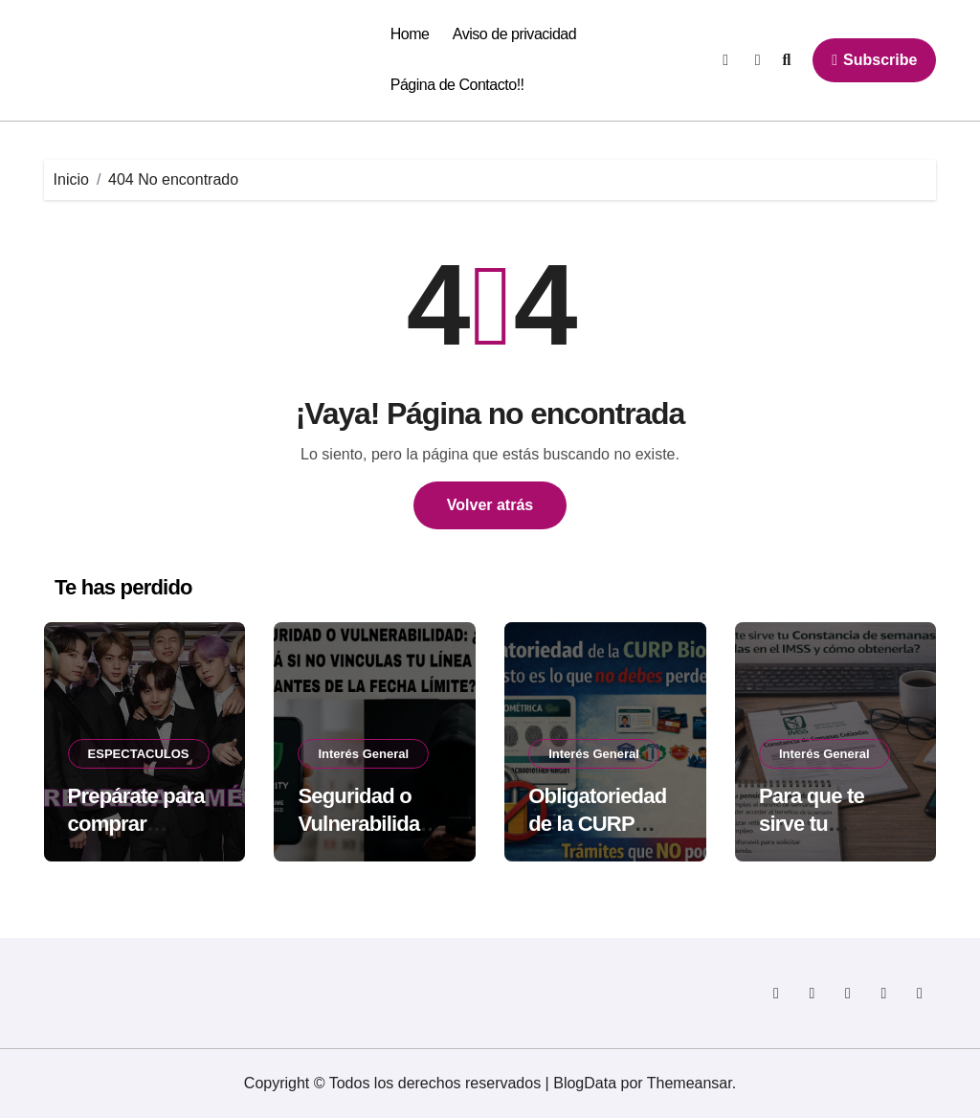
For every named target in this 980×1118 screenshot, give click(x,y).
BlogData (584, 1083)
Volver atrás (490, 505)
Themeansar (689, 1083)
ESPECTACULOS (138, 754)
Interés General (363, 754)
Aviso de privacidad (514, 34)
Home (410, 34)
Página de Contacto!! (457, 85)
